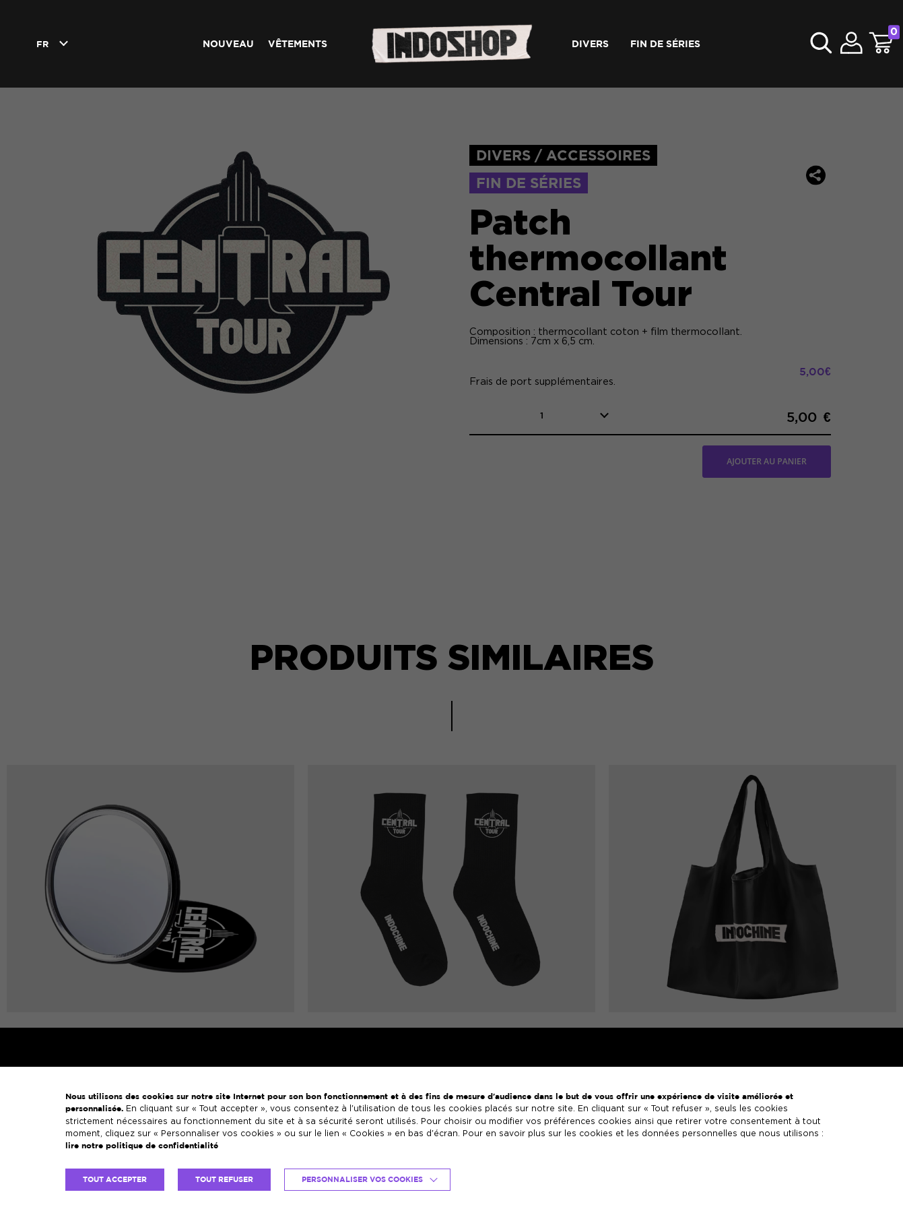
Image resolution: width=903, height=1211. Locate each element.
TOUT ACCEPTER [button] (115, 1179)
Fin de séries (665, 43)
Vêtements (297, 43)
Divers (590, 43)
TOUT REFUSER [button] (224, 1179)
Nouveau (228, 43)
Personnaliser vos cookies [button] (362, 1179)
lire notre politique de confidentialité (141, 1145)
